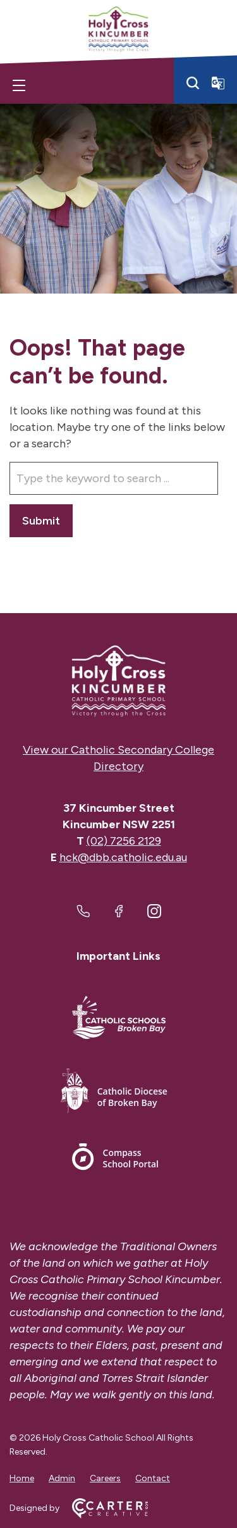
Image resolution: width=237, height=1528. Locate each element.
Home (21, 1478)
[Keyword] (113, 478)
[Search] (192, 83)
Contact (152, 1478)
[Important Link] (119, 1019)
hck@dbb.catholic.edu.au (123, 857)
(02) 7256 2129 (124, 841)
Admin (62, 1478)
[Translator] (218, 83)
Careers (105, 1478)
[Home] (118, 681)
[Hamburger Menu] (19, 85)
